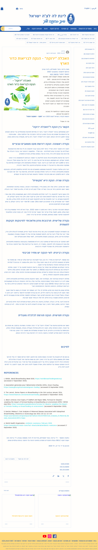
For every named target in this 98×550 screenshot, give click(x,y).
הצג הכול (6, 490)
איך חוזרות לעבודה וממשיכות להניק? (43, 35)
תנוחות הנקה (42, 541)
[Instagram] (49, 536)
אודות (24, 541)
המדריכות (31, 541)
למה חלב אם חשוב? (87, 38)
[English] (87, 8)
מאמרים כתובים (65, 464)
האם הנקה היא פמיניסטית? (22, 516)
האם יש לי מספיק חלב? (21, 35)
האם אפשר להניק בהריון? (56, 42)
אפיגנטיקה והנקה (61, 516)
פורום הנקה (57, 541)
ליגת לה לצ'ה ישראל (47, 16)
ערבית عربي (61, 35)
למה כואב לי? (49, 38)
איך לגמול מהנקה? (73, 42)
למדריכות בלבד (7, 541)
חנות (50, 541)
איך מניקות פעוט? (36, 38)
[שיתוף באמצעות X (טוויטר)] (63, 476)
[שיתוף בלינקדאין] (58, 476)
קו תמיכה (66, 541)
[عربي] (94, 8)
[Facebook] (54, 536)
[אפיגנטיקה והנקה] (54, 503)
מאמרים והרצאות (85, 541)
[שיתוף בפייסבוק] (68, 476)
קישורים (18, 541)
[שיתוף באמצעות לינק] (53, 476)
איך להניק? (74, 35)
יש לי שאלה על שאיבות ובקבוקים (67, 38)
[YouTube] (44, 536)
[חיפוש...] (14, 28)
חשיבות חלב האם (64, 469)
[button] (2, 8)
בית (95, 541)
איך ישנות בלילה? (88, 42)
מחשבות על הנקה (21, 38)
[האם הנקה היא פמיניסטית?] (18, 503)
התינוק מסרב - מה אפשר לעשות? (35, 42)
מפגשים (75, 541)
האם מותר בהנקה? (87, 35)
